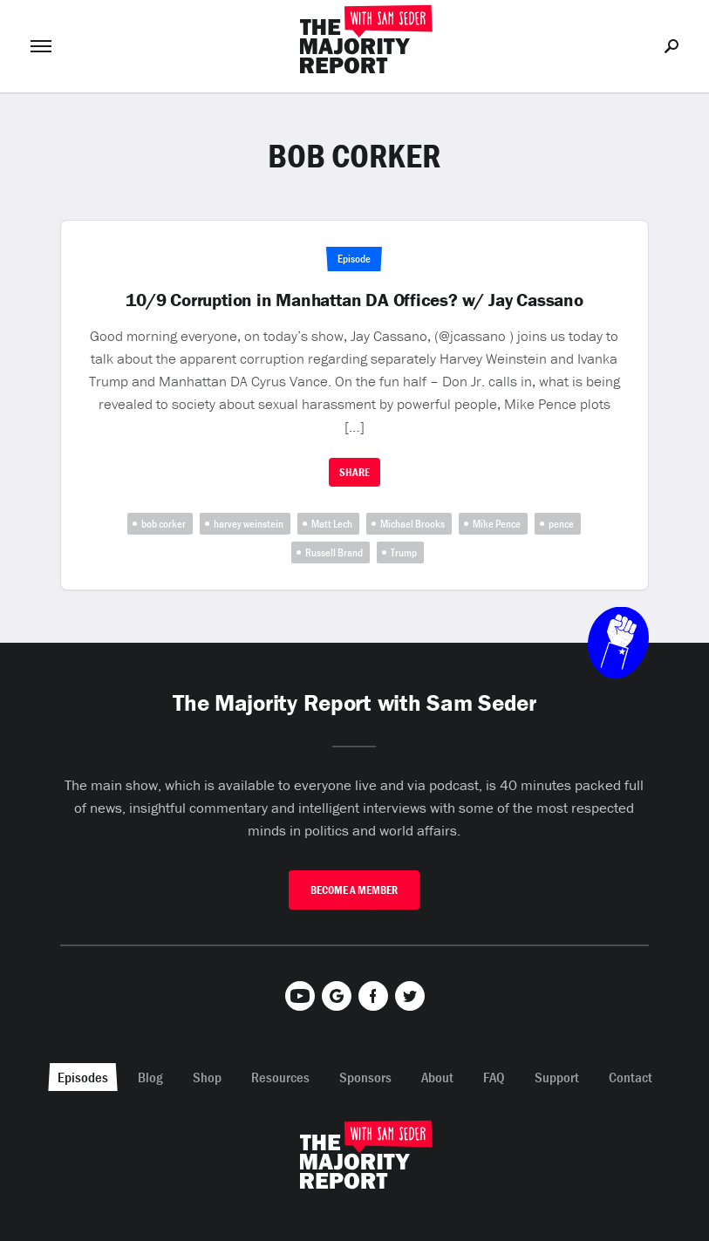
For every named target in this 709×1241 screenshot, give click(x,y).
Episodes (83, 1077)
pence (561, 523)
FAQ (494, 1077)
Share (354, 472)
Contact (630, 1077)
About (437, 1077)
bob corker (163, 523)
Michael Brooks (412, 523)
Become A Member (354, 890)
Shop (207, 1077)
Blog (150, 1077)
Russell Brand (334, 552)
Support (557, 1077)
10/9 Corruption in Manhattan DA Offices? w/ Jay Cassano (354, 300)
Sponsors (365, 1077)
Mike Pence (497, 523)
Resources (280, 1077)
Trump (404, 552)
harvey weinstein (248, 523)
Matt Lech (331, 523)
